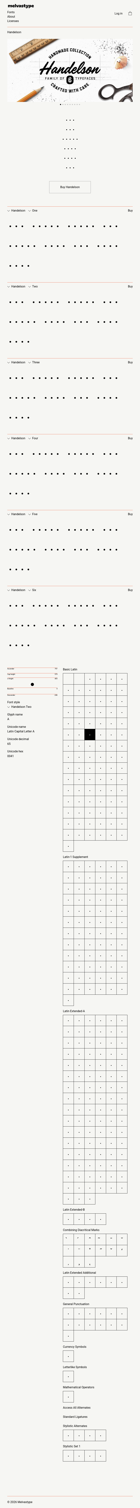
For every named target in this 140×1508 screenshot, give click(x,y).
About (11, 16)
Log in (118, 13)
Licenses (13, 21)
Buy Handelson (70, 187)
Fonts (11, 12)
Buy (130, 210)
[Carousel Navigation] (70, 72)
